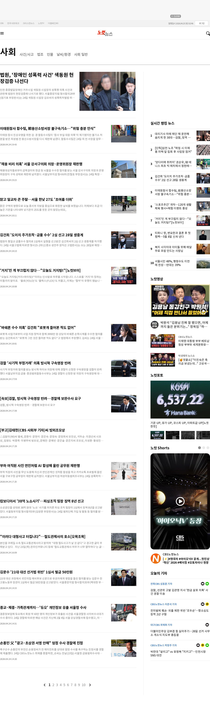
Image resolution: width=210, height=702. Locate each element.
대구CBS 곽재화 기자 (161, 625)
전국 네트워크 (13, 23)
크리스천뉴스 (28, 23)
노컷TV (41, 23)
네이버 (207, 583)
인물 (50, 54)
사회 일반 (81, 54)
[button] (199, 447)
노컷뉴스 (105, 33)
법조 (40, 54)
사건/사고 (27, 54)
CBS (2, 23)
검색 (206, 33)
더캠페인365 (53, 23)
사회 (8, 52)
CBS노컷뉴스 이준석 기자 (163, 604)
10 (84, 685)
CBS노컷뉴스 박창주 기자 (163, 645)
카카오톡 (207, 604)
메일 (202, 583)
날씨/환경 (64, 54)
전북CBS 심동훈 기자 (161, 583)
